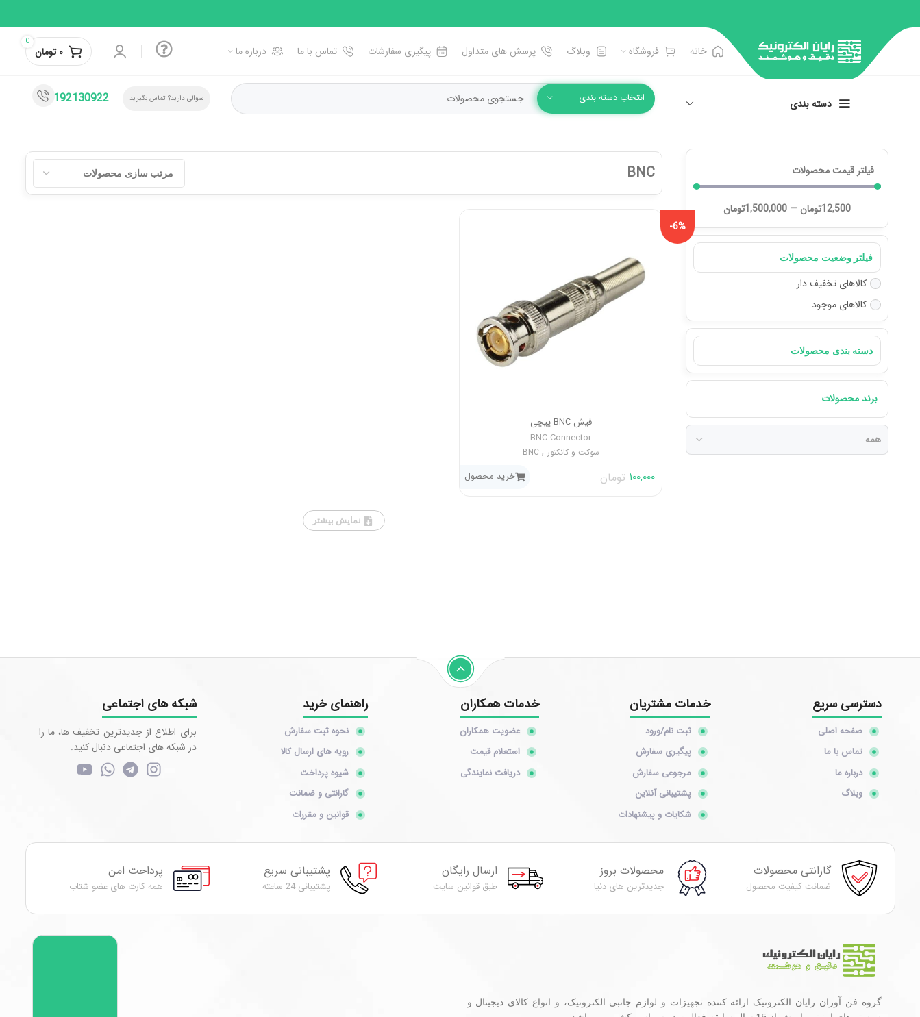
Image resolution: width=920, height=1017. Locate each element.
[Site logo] (809, 50)
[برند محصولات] (787, 440)
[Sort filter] (109, 173)
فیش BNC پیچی (561, 422)
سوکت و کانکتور (573, 452)
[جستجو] (443, 98)
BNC (531, 452)
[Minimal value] (786, 186)
